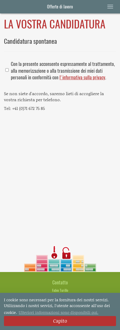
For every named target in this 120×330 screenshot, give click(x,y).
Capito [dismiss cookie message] (60, 320)
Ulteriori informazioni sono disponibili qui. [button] (58, 312)
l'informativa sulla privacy (82, 77)
